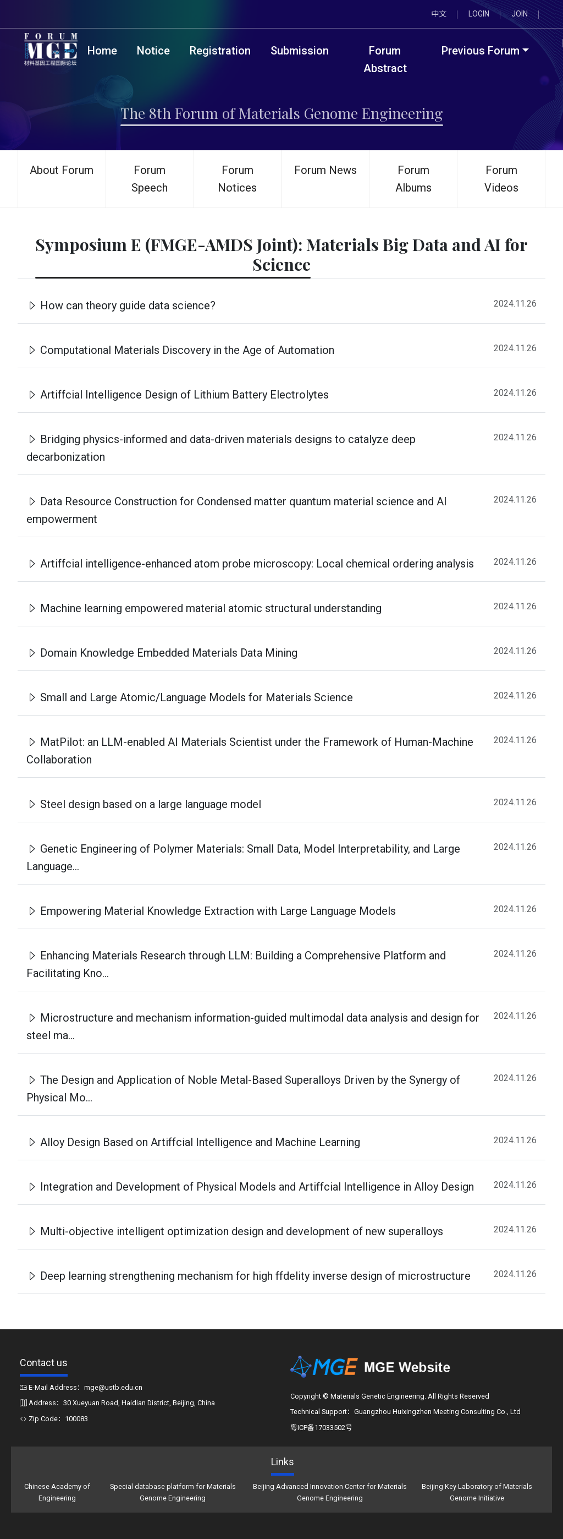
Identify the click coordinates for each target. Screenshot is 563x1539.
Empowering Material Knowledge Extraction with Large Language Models (211, 911)
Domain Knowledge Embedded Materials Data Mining (161, 652)
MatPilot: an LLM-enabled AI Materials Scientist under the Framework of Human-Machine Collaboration (249, 750)
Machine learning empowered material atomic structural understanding (204, 608)
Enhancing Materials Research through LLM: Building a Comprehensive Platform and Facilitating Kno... (236, 964)
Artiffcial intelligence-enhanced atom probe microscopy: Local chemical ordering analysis (250, 563)
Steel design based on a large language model (143, 804)
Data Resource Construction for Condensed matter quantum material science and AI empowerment (236, 510)
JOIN (519, 13)
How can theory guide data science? (121, 305)
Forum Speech (149, 178)
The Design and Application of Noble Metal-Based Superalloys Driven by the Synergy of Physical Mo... (243, 1088)
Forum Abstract (385, 59)
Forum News (325, 170)
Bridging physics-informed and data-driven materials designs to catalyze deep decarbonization (221, 448)
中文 (438, 13)
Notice (153, 50)
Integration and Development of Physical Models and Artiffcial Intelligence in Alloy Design (250, 1186)
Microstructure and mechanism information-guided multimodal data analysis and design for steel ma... (252, 1026)
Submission (300, 50)
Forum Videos (501, 178)
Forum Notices (237, 178)
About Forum (61, 170)
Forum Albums (413, 178)
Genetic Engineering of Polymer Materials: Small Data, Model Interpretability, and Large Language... (243, 857)
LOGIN (478, 13)
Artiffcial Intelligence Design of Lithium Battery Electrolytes (177, 394)
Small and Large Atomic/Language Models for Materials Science (189, 697)
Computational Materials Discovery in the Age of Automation (180, 350)
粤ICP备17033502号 (321, 1427)
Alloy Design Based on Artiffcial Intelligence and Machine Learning (193, 1142)
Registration (220, 50)
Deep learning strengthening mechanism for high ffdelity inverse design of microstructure (248, 1275)
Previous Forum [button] (480, 50)
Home (102, 50)
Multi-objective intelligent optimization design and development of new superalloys (234, 1231)
